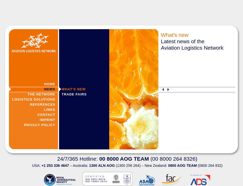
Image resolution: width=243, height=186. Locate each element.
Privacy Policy (39, 125)
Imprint (47, 120)
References (42, 104)
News (49, 89)
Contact (46, 115)
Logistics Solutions (33, 99)
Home (49, 84)
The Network (41, 94)
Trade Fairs (74, 94)
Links (49, 110)
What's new (74, 89)
